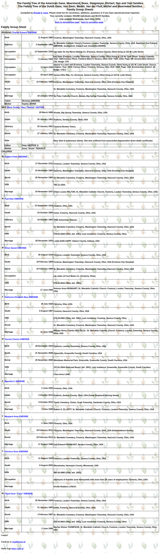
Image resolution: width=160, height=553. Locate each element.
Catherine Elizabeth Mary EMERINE (21, 297)
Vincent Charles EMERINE (17, 339)
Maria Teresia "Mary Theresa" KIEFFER (25, 107)
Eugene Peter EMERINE (16, 157)
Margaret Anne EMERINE (16, 416)
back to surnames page (92, 22)
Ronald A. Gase (41, 13)
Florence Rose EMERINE (16, 451)
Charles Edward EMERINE (24, 32)
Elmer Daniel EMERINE (15, 248)
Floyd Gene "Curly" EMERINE (19, 494)
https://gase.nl (18, 548)
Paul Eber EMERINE (14, 199)
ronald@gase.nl (19, 542)
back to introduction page (67, 22)
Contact (4, 535)
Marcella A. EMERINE (15, 381)
